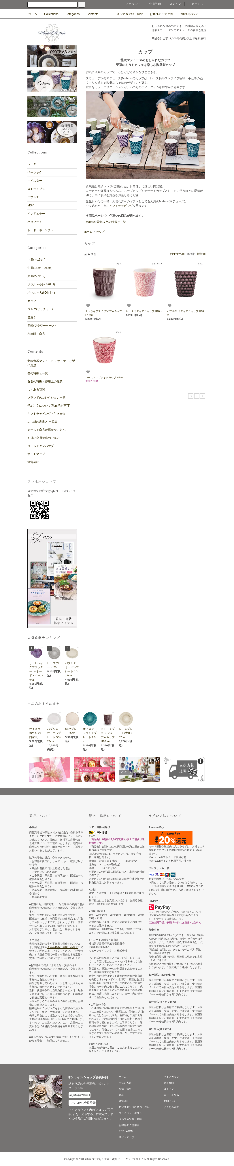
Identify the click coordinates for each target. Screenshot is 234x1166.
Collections (49, 14)
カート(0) (196, 3)
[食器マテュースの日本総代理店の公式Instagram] (203, 14)
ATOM (129, 1131)
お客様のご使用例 (159, 14)
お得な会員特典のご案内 (43, 437)
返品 (121, 1094)
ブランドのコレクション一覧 (46, 397)
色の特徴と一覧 (37, 373)
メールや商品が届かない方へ (46, 429)
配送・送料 (125, 1088)
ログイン (173, 3)
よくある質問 (36, 389)
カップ (100, 231)
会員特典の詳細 (79, 1095)
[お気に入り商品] (88, 305)
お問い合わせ (187, 14)
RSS (121, 1131)
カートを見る (171, 1094)
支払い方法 (125, 1082)
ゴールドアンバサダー (42, 445)
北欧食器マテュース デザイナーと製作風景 (51, 363)
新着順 (201, 254)
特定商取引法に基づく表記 (134, 1107)
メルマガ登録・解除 (127, 14)
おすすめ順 (177, 254)
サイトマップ (36, 454)
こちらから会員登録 (82, 1102)
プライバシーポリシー (131, 1113)
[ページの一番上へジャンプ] (117, 791)
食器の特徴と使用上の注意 (45, 381)
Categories (70, 14)
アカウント (131, 3)
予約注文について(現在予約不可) (48, 405)
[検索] (81, 5)
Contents (90, 14)
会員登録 (153, 3)
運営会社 (33, 462)
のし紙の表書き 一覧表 (42, 421)
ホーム (32, 14)
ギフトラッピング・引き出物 (46, 413)
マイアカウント (173, 1076)
